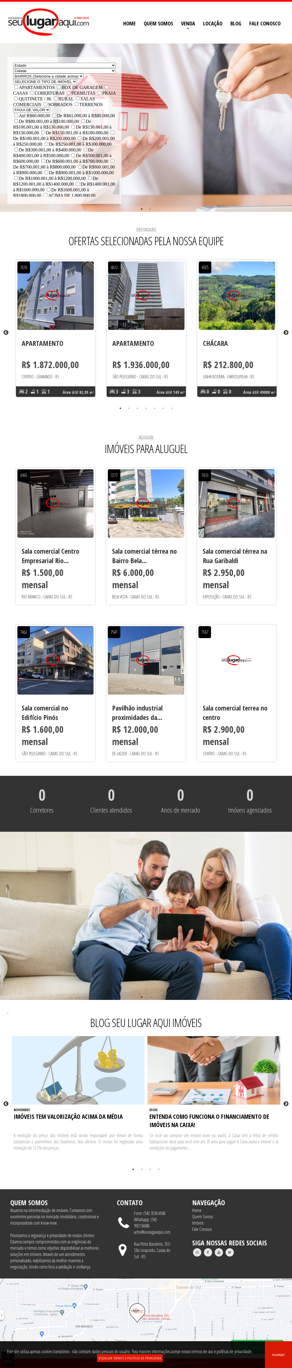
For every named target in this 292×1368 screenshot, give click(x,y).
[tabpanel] (55, 332)
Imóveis (198, 1223)
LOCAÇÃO (212, 23)
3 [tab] (137, 408)
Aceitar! (278, 1355)
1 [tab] (142, 209)
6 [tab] (163, 408)
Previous (6, 333)
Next (286, 333)
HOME (129, 23)
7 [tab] (172, 408)
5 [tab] (154, 408)
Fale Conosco (202, 1229)
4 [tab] (146, 408)
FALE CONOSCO (265, 23)
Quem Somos (202, 1216)
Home (197, 1210)
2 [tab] (150, 209)
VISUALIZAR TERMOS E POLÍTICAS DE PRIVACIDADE (129, 1358)
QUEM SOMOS (158, 23)
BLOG (235, 23)
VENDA (188, 23)
